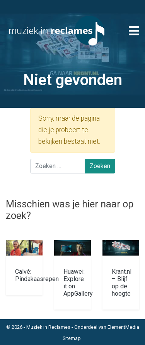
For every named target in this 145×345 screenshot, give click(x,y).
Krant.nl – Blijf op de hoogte (121, 283)
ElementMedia (123, 327)
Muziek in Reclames (48, 327)
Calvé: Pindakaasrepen (37, 275)
